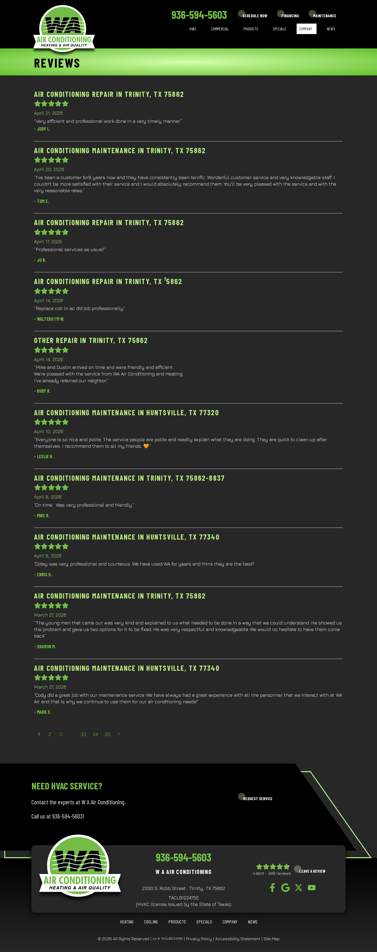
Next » (119, 734)
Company (305, 28)
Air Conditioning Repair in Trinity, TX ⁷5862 (108, 281)
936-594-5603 (199, 14)
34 (95, 734)
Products (250, 28)
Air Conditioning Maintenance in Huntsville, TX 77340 (127, 536)
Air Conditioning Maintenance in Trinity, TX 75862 (120, 150)
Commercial (220, 28)
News (331, 28)
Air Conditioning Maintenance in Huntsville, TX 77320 (126, 412)
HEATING (127, 921)
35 (107, 734)
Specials (279, 28)
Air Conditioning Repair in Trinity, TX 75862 (109, 94)
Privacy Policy (199, 938)
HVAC (193, 28)
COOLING (151, 921)
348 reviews (279, 873)
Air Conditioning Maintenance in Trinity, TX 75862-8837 (129, 477)
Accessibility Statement (237, 938)
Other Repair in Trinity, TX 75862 (91, 340)
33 (83, 734)
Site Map (272, 938)
